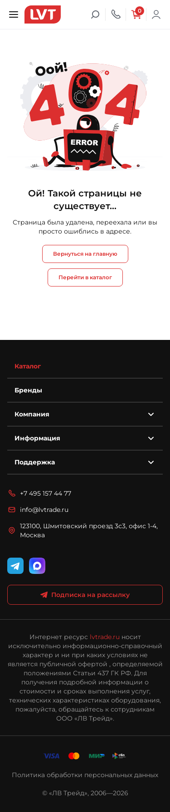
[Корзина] (136, 14)
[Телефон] (115, 14)
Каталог (28, 366)
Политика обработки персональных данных (85, 775)
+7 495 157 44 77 (39, 493)
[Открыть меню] (14, 14)
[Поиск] (95, 14)
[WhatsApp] (37, 566)
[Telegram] (15, 566)
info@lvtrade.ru (37, 509)
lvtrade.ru (105, 637)
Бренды (28, 390)
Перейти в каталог (85, 277)
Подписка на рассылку (85, 595)
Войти (156, 14)
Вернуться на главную (85, 253)
